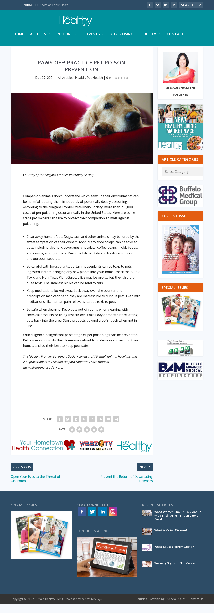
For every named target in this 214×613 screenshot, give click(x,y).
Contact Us (196, 608)
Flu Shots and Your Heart (51, 5)
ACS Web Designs (92, 608)
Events (93, 36)
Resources (66, 36)
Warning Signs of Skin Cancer (175, 572)
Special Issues (176, 608)
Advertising (121, 36)
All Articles (65, 87)
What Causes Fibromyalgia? (174, 556)
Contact (175, 36)
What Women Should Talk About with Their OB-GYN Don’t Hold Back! (177, 524)
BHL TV (150, 36)
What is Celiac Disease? (170, 540)
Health (80, 87)
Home (19, 36)
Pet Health (95, 87)
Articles (38, 36)
